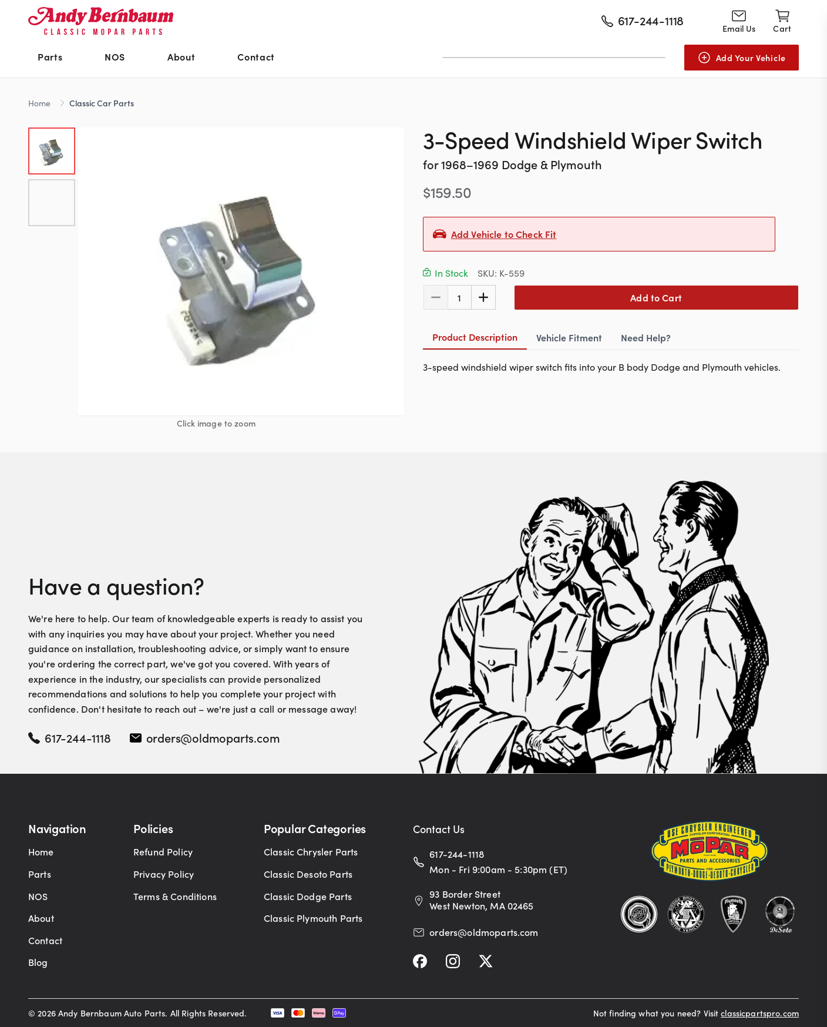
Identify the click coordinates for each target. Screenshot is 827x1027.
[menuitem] (50, 58)
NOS (115, 56)
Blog (38, 961)
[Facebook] (420, 961)
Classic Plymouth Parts (313, 917)
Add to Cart (656, 296)
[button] (241, 271)
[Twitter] (486, 961)
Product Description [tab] (474, 334)
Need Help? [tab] (646, 335)
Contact (255, 56)
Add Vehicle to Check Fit (504, 233)
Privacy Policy (163, 873)
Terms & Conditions (175, 896)
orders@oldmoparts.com (213, 737)
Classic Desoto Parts (308, 873)
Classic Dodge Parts (308, 896)
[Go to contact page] (739, 21)
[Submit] (653, 57)
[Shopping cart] (782, 21)
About (181, 56)
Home (39, 103)
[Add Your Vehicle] (741, 58)
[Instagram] (453, 961)
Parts (50, 56)
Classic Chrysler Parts (311, 851)
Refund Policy (163, 851)
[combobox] (554, 57)
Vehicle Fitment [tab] (569, 335)
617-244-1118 (78, 737)
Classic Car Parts (101, 103)
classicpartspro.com (760, 1013)
